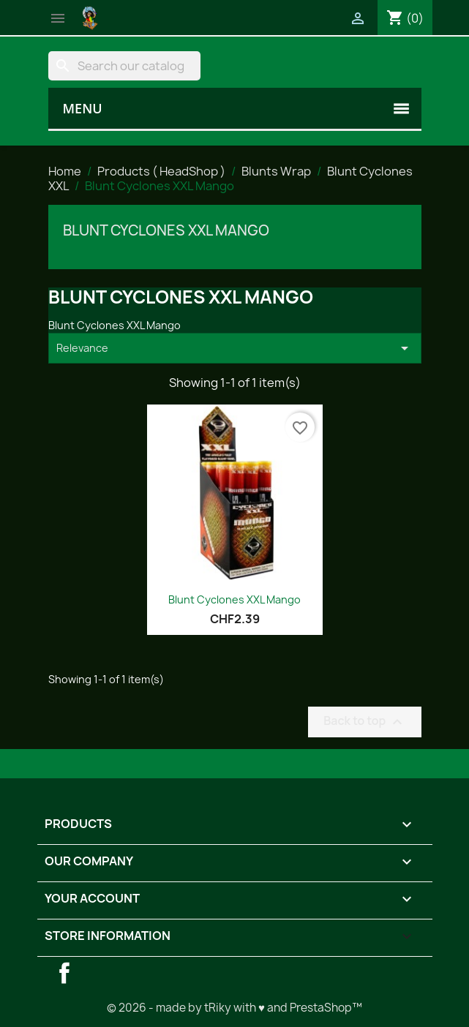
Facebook (64, 973)
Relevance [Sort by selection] (234, 348)
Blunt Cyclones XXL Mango (166, 230)
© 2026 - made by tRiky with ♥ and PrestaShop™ (234, 1007)
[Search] (124, 65)
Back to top (364, 721)
